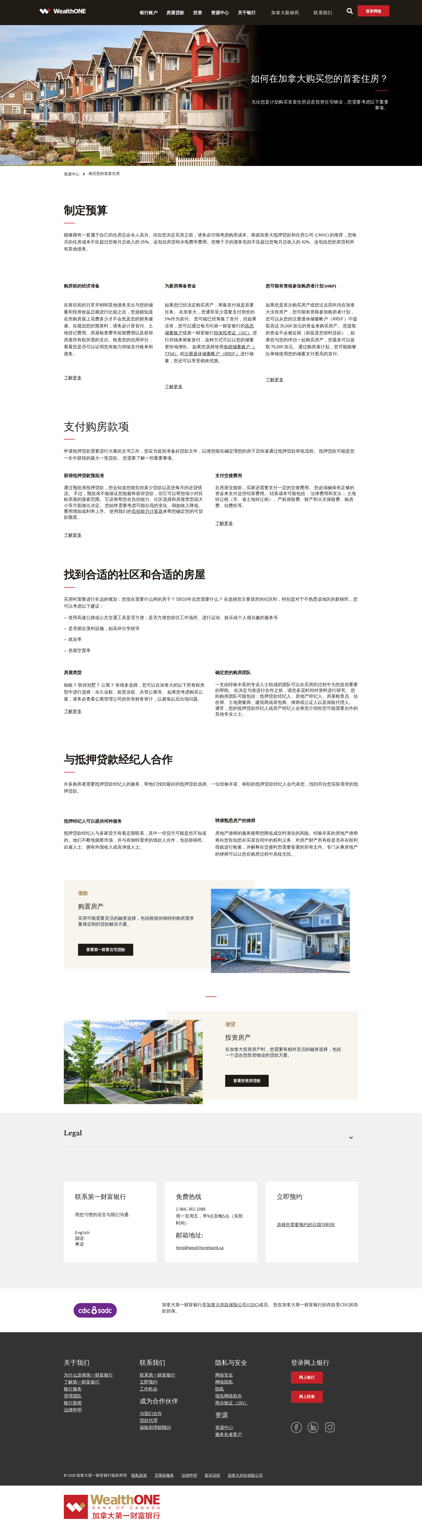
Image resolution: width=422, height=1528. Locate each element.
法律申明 (73, 1410)
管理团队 (73, 1396)
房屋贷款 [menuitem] (175, 12)
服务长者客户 (228, 1434)
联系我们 (323, 12)
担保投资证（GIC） (233, 332)
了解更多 (73, 535)
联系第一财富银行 (157, 1375)
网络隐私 (224, 1382)
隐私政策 (139, 1475)
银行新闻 (73, 1403)
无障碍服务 (164, 1475)
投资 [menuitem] (197, 12)
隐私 (219, 1389)
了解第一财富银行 (82, 1382)
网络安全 (224, 1375)
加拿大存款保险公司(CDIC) (233, 1304)
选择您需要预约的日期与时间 (306, 1224)
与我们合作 (151, 1413)
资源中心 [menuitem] (220, 12)
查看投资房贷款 (247, 1080)
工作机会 (148, 1389)
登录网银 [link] (373, 11)
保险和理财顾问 (155, 1427)
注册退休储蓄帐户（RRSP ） (212, 353)
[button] (211, 1136)
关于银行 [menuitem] (247, 12)
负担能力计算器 (147, 511)
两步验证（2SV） (232, 1403)
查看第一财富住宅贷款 (105, 949)
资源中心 (224, 1427)
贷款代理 (148, 1420)
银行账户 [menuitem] (148, 12)
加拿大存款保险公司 (245, 1475)
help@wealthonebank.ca (200, 1247)
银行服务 (73, 1389)
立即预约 (148, 1382)
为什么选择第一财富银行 (88, 1375)
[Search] (350, 11)
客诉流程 (212, 1475)
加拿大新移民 (285, 12)
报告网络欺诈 (228, 1396)
